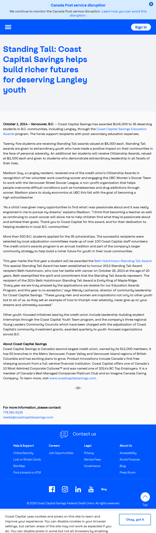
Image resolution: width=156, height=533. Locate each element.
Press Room (128, 472)
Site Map (19, 466)
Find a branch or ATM (27, 472)
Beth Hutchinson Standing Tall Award (122, 261)
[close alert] (151, 4)
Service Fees (92, 459)
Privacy (89, 453)
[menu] (8, 27)
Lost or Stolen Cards (27, 459)
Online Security (23, 453)
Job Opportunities (61, 453)
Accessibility (128, 453)
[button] (141, 27)
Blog (123, 466)
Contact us (84, 433)
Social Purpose (130, 459)
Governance (92, 466)
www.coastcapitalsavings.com (72, 378)
